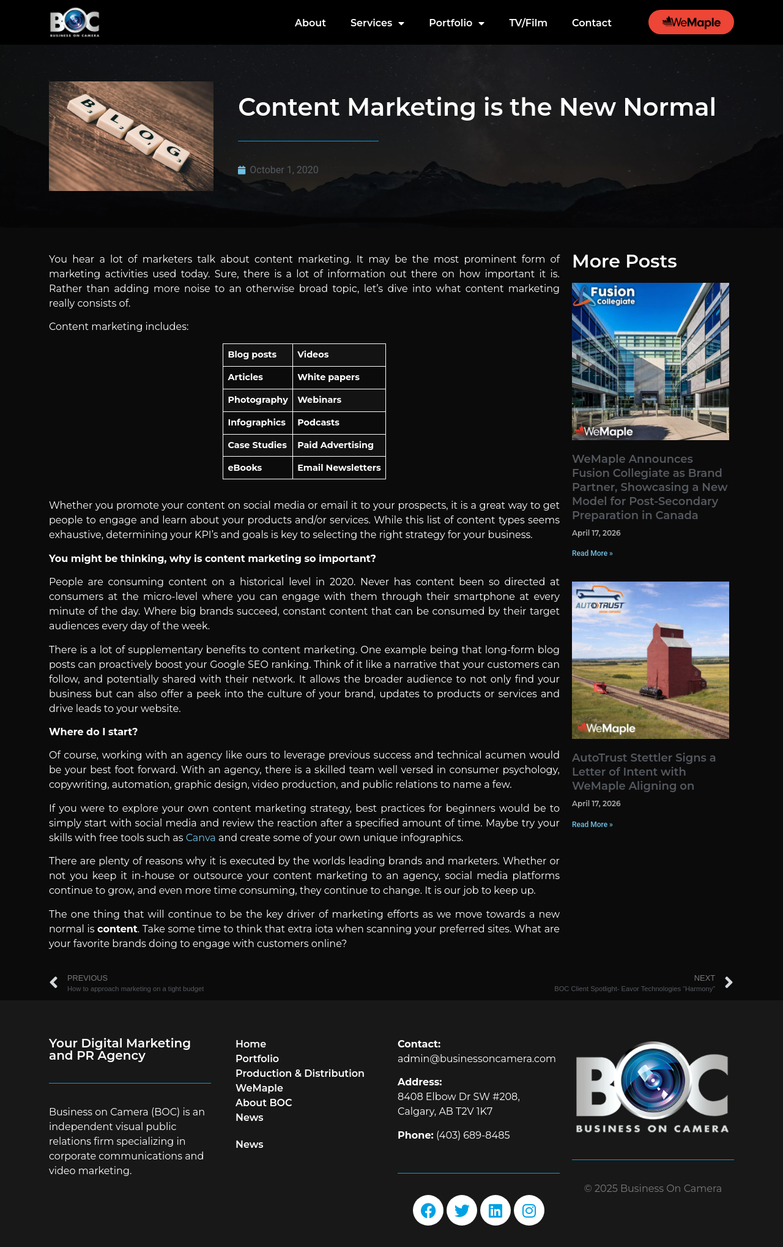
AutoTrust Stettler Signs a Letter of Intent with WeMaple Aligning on (644, 772)
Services (377, 23)
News (250, 1117)
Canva (201, 838)
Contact (592, 23)
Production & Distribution (300, 1073)
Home (251, 1044)
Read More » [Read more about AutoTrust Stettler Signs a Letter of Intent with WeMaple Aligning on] (592, 824)
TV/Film (528, 23)
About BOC (264, 1103)
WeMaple (259, 1088)
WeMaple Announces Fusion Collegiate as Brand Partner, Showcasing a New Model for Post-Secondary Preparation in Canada (649, 487)
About (310, 23)
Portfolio (456, 23)
